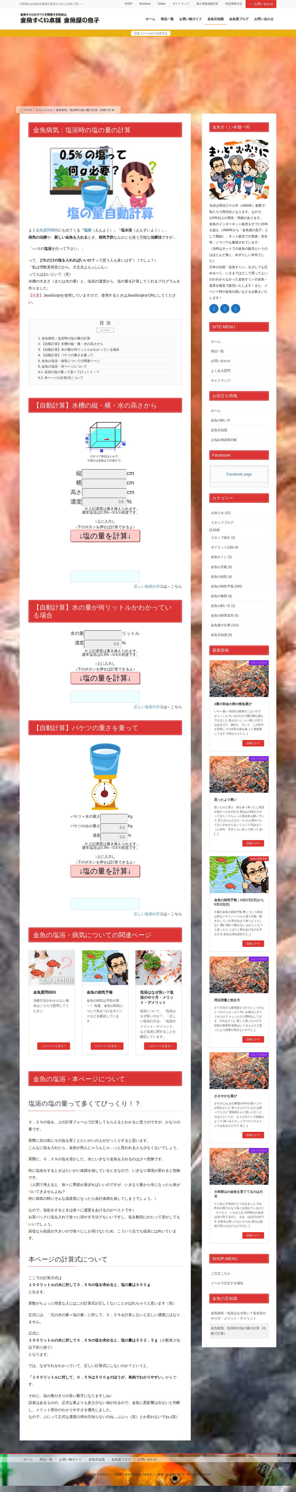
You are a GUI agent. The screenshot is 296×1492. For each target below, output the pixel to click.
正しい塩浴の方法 (148, 593)
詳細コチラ (253, 743)
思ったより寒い (225, 799)
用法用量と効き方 (227, 1000)
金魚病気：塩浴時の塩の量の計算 (68, 339)
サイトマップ (181, 3)
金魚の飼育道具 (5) (224, 615)
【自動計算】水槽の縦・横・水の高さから (75, 345)
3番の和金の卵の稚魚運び (233, 704)
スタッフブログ (222, 522)
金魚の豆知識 (224, 1298)
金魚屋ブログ (121, 1465)
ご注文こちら (220, 1273)
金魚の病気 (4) (221, 576)
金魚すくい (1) (221, 557)
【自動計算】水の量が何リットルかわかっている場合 (84, 351)
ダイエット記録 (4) (224, 547)
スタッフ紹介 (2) (223, 537)
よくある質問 (220, 370)
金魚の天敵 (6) (221, 567)
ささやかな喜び (225, 1096)
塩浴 (87, 230)
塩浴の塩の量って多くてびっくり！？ (73, 377)
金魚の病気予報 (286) (226, 586)
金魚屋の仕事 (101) (225, 625)
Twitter (161, 3)
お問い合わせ (261, 4)
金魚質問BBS (47, 230)
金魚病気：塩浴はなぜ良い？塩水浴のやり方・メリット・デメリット (238, 1315)
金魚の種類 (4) (221, 596)
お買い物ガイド (70, 1465)
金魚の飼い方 (220, 420)
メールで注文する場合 (227, 1283)
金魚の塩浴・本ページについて (66, 371)
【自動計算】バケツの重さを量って (70, 358)
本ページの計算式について (64, 383)
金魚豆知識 (219, 430)
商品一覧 (217, 351)
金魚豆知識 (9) (221, 635)
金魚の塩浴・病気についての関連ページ (73, 364)
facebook (145, 3)
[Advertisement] (148, 71)
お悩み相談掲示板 (224, 440)
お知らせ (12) (221, 513)
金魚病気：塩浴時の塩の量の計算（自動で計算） (238, 1330)
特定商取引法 (233, 3)
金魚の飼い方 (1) (223, 606)
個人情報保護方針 (207, 3)
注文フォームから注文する (150, 33)
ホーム (216, 341)
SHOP (128, 3)
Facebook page (239, 474)
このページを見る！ (53, 1052)
